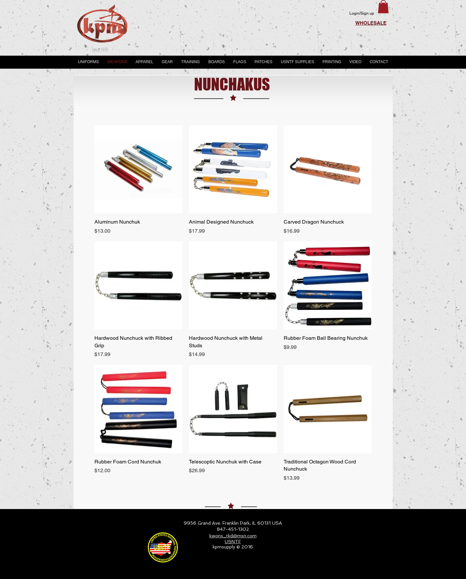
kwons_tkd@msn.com (233, 535)
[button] (383, 6)
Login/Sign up (361, 13)
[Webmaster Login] (368, 571)
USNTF (233, 541)
